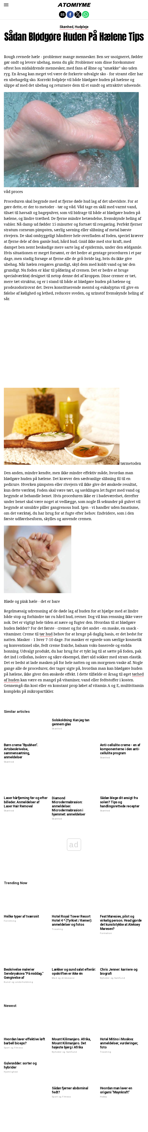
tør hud (46, 634)
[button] (6, 4)
